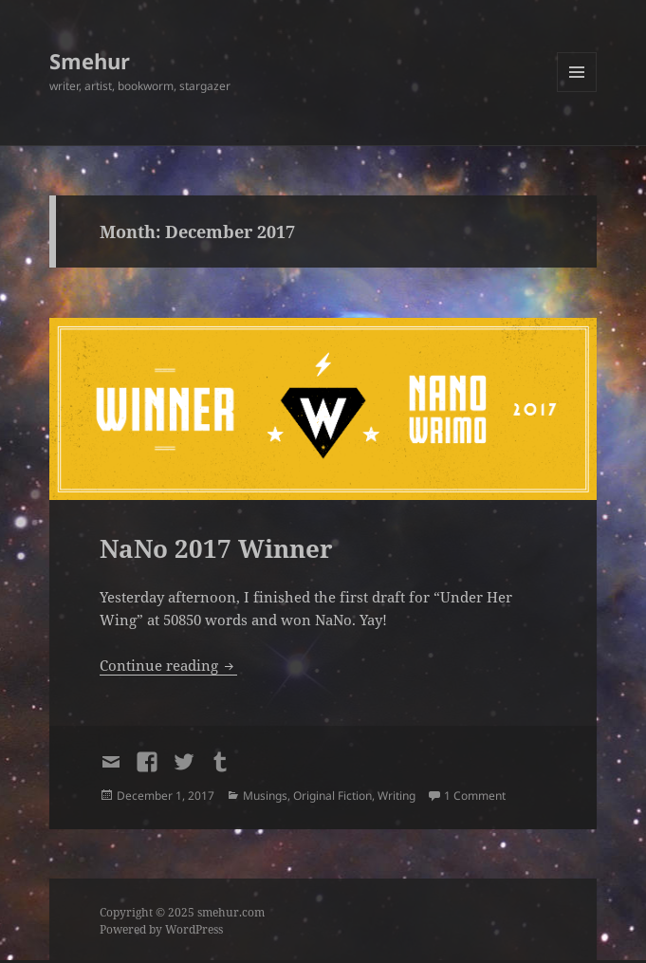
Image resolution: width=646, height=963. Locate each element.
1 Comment (475, 795)
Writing (396, 795)
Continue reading (168, 665)
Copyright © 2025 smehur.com (182, 912)
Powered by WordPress (161, 929)
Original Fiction (332, 795)
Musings (265, 795)
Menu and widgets (577, 91)
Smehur (89, 60)
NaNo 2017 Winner (216, 548)
